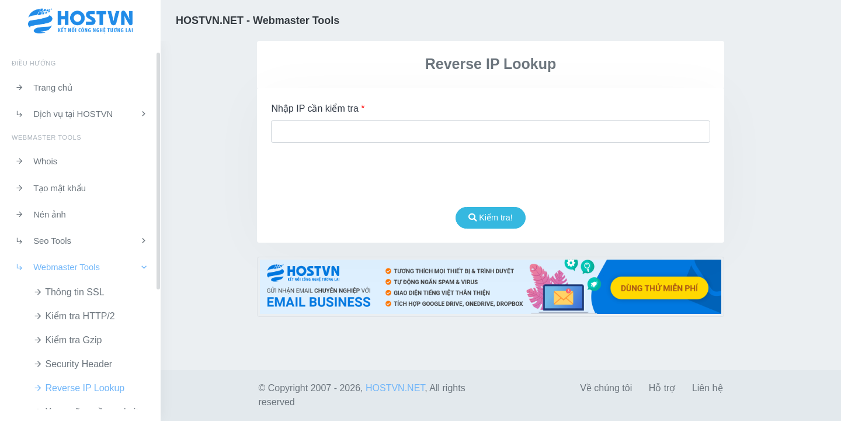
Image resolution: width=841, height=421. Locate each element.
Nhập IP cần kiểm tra (317, 108)
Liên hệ (707, 388)
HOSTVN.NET (395, 388)
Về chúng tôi (606, 388)
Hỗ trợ (662, 388)
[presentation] (490, 175)
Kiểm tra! (490, 217)
